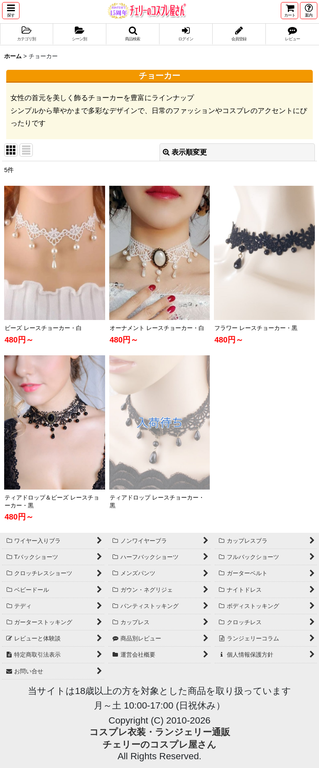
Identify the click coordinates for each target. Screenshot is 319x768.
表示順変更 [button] (185, 152)
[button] (11, 10)
